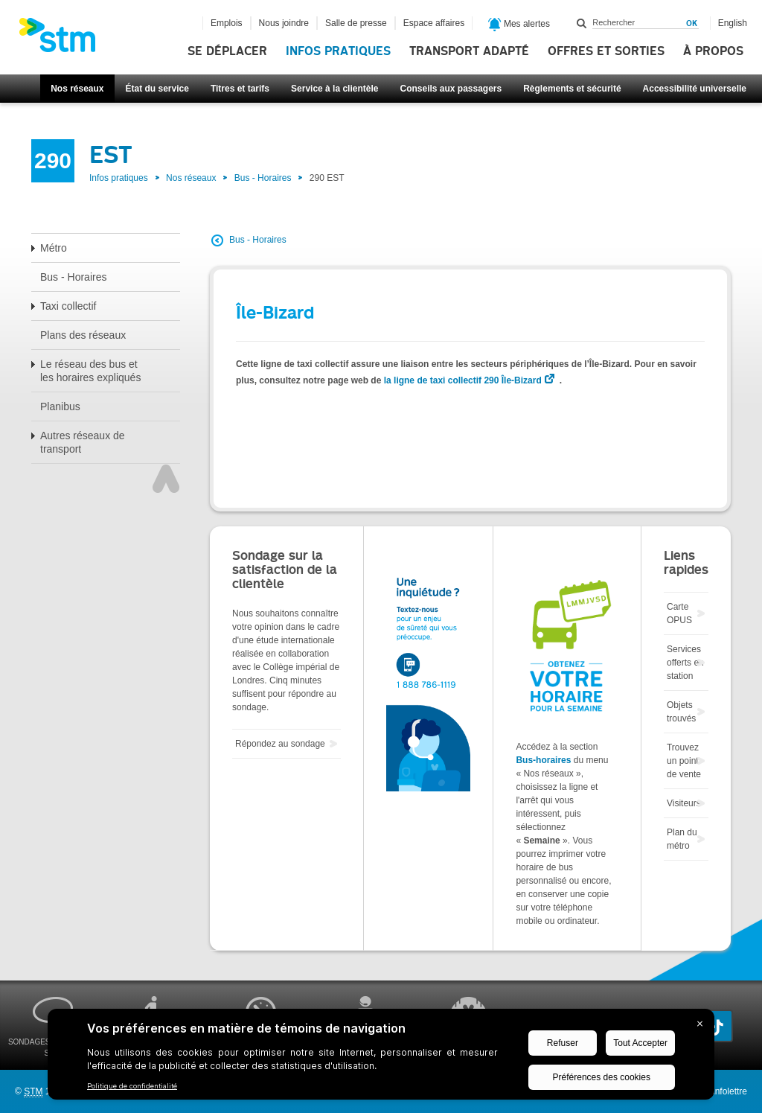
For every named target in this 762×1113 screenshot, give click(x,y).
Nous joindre (284, 23)
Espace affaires (434, 23)
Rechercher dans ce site (581, 23)
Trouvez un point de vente (684, 760)
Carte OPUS (679, 613)
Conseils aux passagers (451, 88)
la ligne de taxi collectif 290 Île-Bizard (463, 380)
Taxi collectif (68, 306)
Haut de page (166, 479)
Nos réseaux (77, 88)
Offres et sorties (606, 51)
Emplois (227, 23)
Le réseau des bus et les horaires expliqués (90, 370)
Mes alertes (519, 24)
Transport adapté (469, 51)
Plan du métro (682, 839)
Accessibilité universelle (694, 88)
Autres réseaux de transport (82, 442)
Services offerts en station (685, 662)
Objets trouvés (681, 712)
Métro (53, 248)
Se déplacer (227, 51)
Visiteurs (684, 803)
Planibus (60, 406)
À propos (713, 51)
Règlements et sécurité (572, 88)
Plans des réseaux (83, 335)
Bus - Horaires (263, 178)
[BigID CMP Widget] (381, 1058)
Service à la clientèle (334, 88)
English (732, 23)
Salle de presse (356, 23)
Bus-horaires (543, 760)
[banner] (65, 39)
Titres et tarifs (240, 88)
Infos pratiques (338, 51)
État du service (157, 88)
